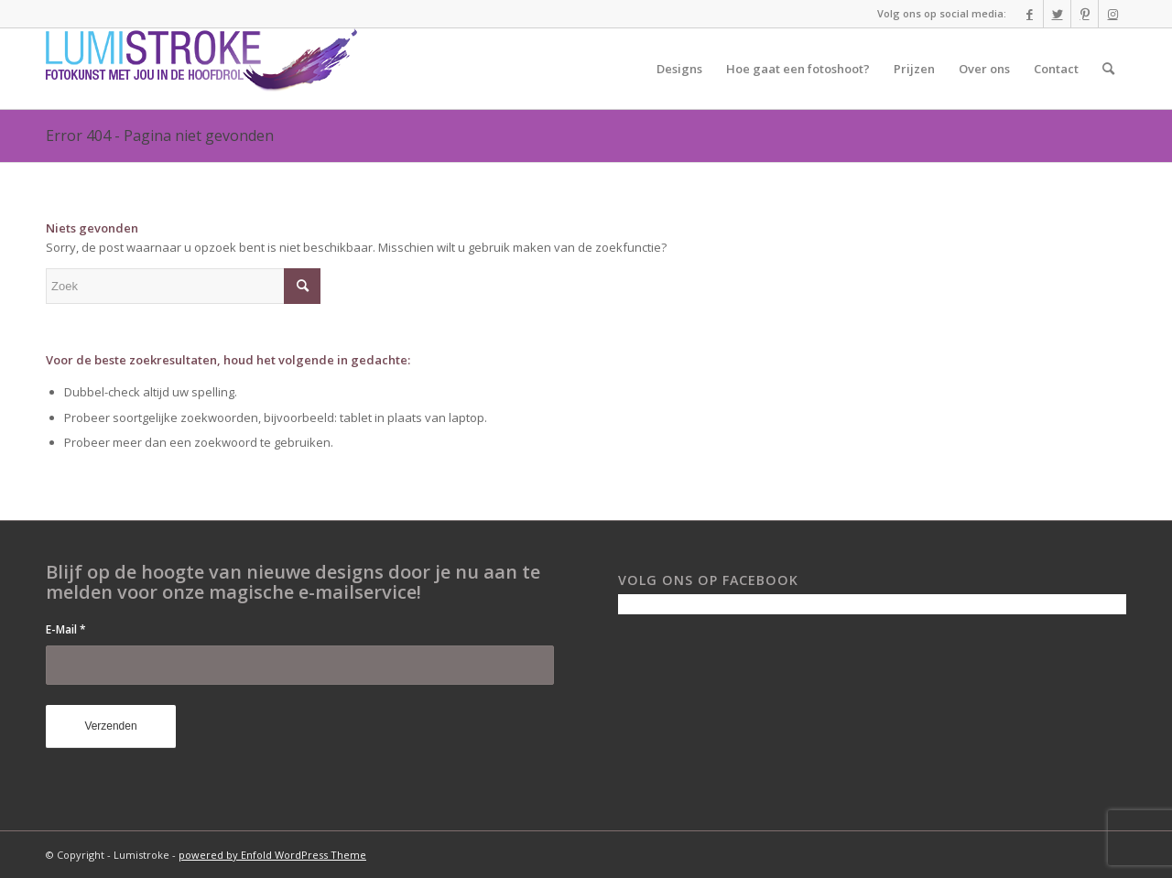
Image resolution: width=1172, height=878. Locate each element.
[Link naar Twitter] (1057, 13)
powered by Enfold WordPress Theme (272, 855)
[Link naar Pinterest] (1084, 13)
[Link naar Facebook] (1029, 13)
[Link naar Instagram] (1112, 13)
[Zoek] (1108, 68)
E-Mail (66, 629)
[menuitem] (679, 68)
